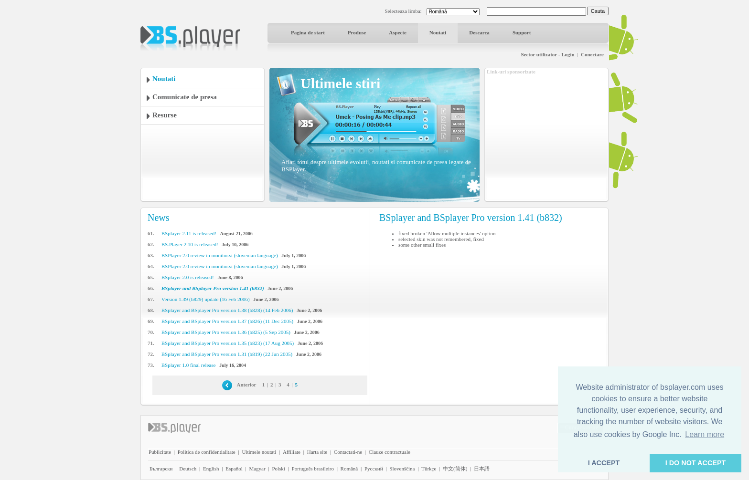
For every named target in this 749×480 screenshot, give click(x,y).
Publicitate (160, 452)
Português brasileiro (313, 468)
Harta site (317, 452)
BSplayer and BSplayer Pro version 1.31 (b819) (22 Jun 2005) (226, 354)
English (211, 468)
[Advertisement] (546, 135)
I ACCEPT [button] (604, 463)
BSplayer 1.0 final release (188, 365)
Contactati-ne (348, 452)
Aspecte (398, 32)
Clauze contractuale (389, 452)
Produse (357, 32)
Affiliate (291, 452)
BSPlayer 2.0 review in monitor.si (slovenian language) (219, 255)
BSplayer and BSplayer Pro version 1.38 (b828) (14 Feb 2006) (227, 310)
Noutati (437, 32)
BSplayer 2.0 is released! (187, 277)
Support (522, 32)
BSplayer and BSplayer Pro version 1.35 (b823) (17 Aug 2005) (227, 343)
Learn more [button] (704, 434)
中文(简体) (455, 468)
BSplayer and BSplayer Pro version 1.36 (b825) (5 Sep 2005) (225, 332)
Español (233, 468)
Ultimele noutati (259, 452)
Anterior (247, 384)
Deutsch (187, 468)
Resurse (164, 115)
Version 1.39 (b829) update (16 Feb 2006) (205, 299)
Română (349, 468)
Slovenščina (402, 468)
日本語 (482, 468)
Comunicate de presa (184, 97)
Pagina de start (308, 32)
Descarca (479, 32)
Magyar (257, 468)
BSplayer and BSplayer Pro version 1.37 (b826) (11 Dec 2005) (227, 321)
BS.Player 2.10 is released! (189, 244)
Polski (278, 468)
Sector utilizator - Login (547, 54)
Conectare (592, 54)
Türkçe (428, 468)
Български (161, 468)
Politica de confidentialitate (206, 452)
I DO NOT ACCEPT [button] (695, 463)
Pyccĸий (373, 468)
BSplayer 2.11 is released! (188, 233)
